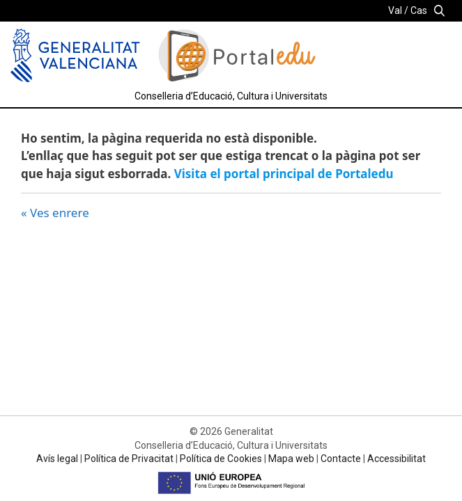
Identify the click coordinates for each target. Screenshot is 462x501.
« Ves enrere (55, 213)
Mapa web (291, 458)
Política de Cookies (221, 458)
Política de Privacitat (129, 458)
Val (395, 10)
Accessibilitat (396, 458)
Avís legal (57, 458)
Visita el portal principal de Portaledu (284, 174)
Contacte (341, 458)
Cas (418, 10)
